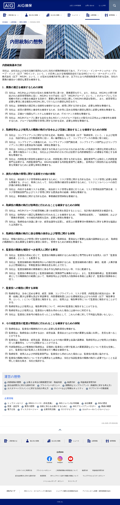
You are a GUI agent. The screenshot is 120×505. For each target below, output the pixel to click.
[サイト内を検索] (114, 5)
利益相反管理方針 (98, 470)
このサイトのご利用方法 (24, 470)
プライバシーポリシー (43, 470)
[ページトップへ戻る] (60, 430)
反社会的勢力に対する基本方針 (25, 476)
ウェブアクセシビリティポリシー (94, 476)
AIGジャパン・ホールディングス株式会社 (38, 491)
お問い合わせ (89, 5)
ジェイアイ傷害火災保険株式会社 (67, 491)
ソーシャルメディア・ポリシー (53, 481)
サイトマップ (72, 481)
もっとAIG (102, 5)
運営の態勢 (12, 376)
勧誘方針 (85, 470)
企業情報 (8, 398)
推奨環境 (43, 476)
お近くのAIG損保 (75, 5)
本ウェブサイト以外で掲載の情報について (64, 476)
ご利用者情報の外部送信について (67, 470)
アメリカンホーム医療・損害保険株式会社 (97, 491)
